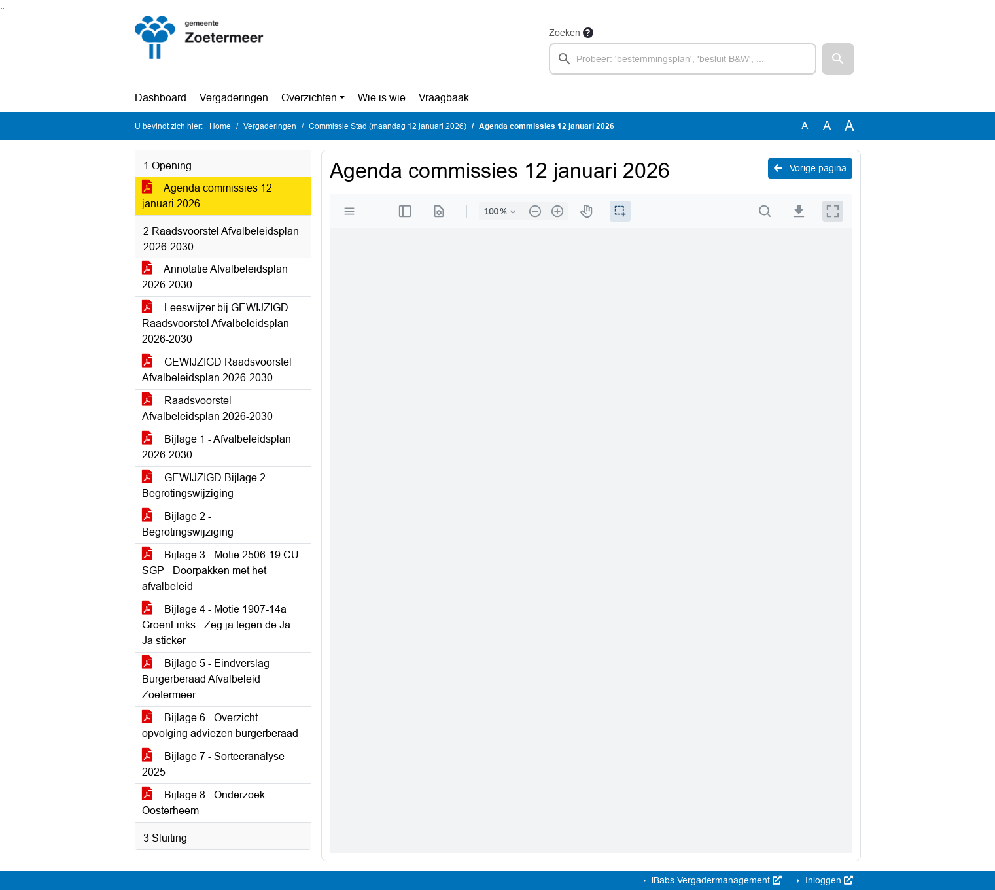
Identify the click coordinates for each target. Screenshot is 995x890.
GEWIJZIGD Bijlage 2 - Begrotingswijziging (206, 485)
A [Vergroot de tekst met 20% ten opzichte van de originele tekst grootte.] (827, 126)
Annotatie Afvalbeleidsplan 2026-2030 (215, 277)
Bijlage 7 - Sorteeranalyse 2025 (213, 764)
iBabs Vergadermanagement (715, 880)
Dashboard (160, 97)
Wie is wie (382, 97)
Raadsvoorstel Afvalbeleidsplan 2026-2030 (207, 408)
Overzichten (309, 97)
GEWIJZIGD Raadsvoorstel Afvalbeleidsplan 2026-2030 (217, 369)
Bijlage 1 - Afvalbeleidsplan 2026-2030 (216, 447)
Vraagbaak (444, 97)
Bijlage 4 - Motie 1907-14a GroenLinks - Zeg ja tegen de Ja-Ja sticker (218, 625)
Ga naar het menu (3, 8)
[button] (838, 59)
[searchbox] (683, 59)
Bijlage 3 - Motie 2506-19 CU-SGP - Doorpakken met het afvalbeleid (222, 570)
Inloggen (828, 880)
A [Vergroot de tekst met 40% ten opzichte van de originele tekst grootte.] (849, 126)
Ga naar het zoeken (1, 8)
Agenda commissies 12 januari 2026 (207, 195)
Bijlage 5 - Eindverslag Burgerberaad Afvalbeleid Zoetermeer (206, 679)
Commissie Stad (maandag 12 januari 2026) (387, 126)
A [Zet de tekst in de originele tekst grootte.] (805, 125)
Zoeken (564, 32)
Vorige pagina (810, 168)
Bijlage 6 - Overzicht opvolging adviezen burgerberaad (220, 725)
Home (220, 126)
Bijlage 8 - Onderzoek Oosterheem (203, 802)
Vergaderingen (234, 97)
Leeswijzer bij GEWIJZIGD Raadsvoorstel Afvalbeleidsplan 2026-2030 (215, 323)
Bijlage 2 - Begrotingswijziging (188, 524)
